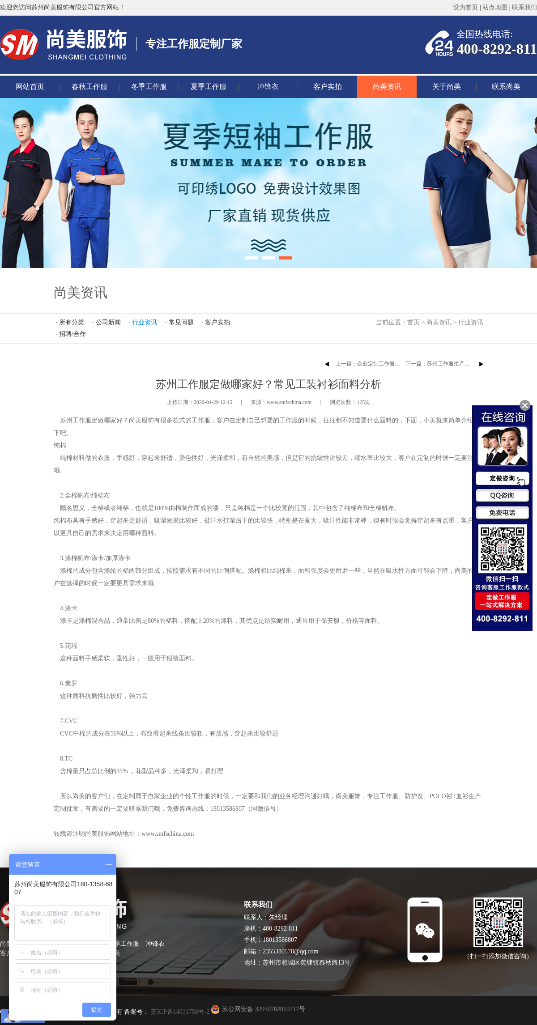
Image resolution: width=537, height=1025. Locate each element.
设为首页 (465, 7)
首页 (413, 322)
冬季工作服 (149, 86)
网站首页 (30, 86)
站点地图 (494, 7)
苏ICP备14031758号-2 (179, 1011)
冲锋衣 (268, 86)
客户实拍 (327, 86)
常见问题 (181, 322)
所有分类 (71, 322)
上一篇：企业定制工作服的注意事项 (379, 364)
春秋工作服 (89, 86)
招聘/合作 (72, 334)
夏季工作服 (208, 86)
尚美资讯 (387, 86)
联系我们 (524, 7)
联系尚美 (506, 86)
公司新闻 (108, 322)
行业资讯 (470, 322)
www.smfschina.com (167, 833)
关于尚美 (446, 86)
